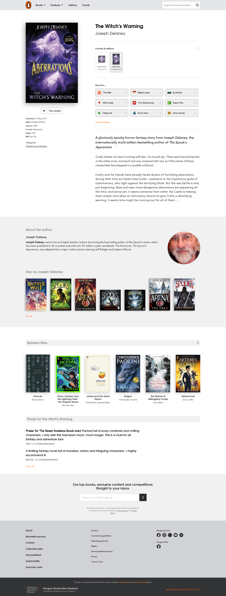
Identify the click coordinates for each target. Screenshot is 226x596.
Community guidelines (101, 535)
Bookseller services (36, 536)
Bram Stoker (38, 399)
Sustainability (33, 561)
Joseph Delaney (110, 33)
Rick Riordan (68, 405)
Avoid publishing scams (102, 551)
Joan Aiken (158, 402)
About (29, 530)
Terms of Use (122, 510)
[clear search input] (197, 5)
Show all (30, 466)
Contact (30, 542)
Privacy (94, 556)
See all (29, 316)
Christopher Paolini (128, 399)
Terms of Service (139, 582)
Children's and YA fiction (36, 146)
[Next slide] (198, 342)
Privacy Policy (123, 582)
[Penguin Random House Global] (34, 589)
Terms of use (97, 561)
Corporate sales (34, 548)
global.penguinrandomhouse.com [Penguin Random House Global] (183, 589)
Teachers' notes (34, 567)
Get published (33, 555)
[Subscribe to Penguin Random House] (143, 497)
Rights (94, 546)
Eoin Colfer (188, 399)
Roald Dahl (91, 402)
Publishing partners (99, 540)
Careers (94, 530)
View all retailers (102, 122)
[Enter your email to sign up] (109, 497)
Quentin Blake (103, 402)
